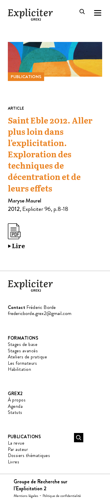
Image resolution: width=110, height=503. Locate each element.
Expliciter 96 (36, 209)
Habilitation (19, 369)
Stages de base (23, 344)
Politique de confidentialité (62, 495)
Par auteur (18, 449)
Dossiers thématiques (29, 455)
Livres (13, 461)
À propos (17, 400)
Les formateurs (22, 363)
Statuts (15, 412)
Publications (26, 76)
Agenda (15, 406)
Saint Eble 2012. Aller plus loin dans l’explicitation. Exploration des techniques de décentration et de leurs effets (50, 155)
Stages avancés (23, 350)
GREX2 (15, 393)
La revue (16, 443)
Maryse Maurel (24, 200)
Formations (23, 338)
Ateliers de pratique (27, 356)
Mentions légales (26, 495)
